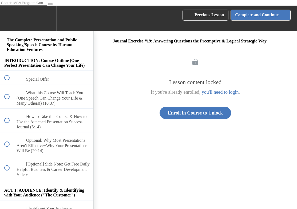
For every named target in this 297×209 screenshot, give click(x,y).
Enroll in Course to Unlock (195, 113)
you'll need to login (220, 92)
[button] (10, 18)
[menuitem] (47, 18)
